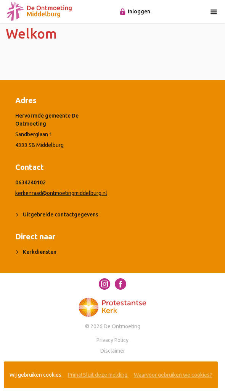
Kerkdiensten (39, 252)
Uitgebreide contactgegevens (60, 214)
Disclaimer (112, 351)
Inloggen (139, 11)
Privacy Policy (112, 340)
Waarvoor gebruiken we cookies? (173, 375)
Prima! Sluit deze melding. (98, 375)
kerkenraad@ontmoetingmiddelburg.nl (61, 193)
